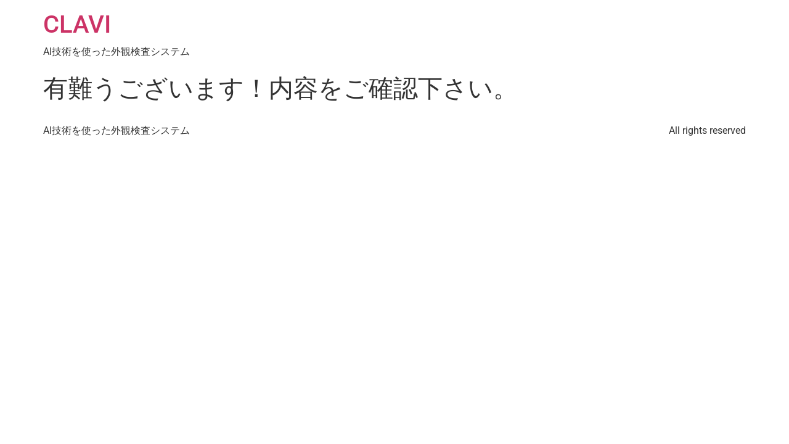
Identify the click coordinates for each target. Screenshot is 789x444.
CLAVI (77, 24)
